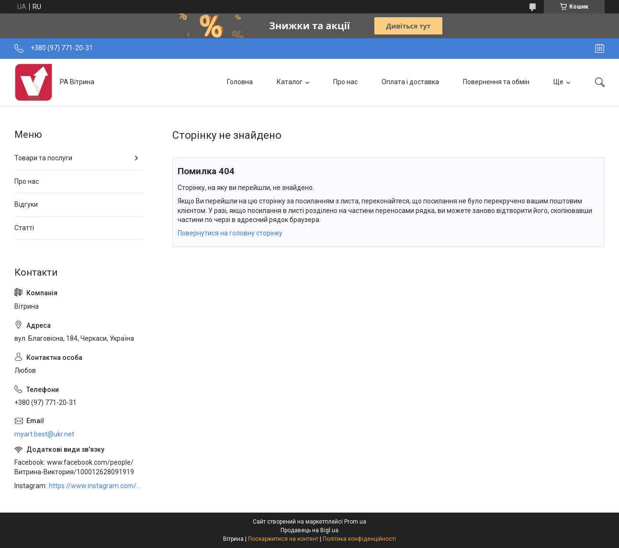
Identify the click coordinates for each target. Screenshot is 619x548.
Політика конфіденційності (359, 539)
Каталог (290, 82)
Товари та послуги (43, 158)
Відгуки (26, 204)
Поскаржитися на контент (283, 539)
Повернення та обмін (496, 82)
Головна (240, 82)
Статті (24, 228)
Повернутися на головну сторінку (230, 233)
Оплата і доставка (410, 82)
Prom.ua (355, 521)
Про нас (345, 82)
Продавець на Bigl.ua (309, 530)
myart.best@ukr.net (44, 434)
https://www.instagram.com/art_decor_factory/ (96, 486)
